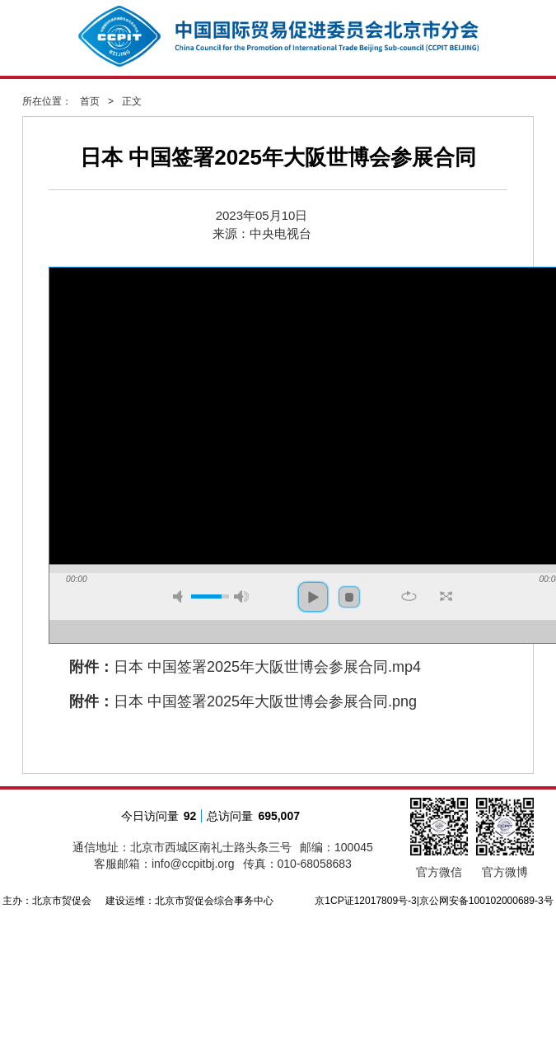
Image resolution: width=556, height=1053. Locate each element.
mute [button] (180, 596)
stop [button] (349, 596)
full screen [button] (446, 596)
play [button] (313, 596)
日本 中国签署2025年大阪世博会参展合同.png (265, 701)
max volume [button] (241, 596)
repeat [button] (409, 596)
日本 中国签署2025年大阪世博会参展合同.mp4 (267, 667)
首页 (90, 101)
